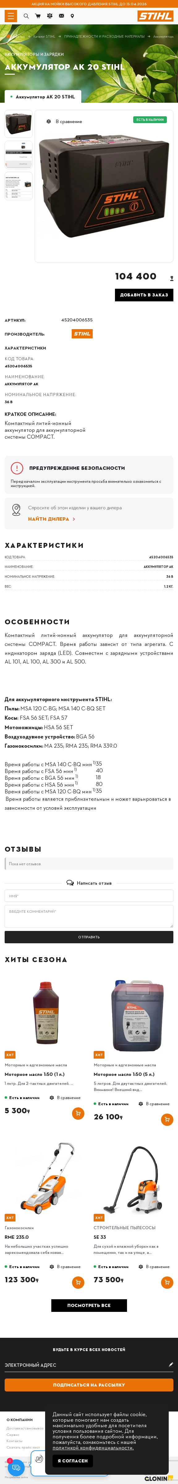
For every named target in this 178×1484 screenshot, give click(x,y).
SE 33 (100, 1237)
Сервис (12, 1434)
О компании (19, 1419)
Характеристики (25, 348)
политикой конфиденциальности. (93, 1447)
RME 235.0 (17, 1237)
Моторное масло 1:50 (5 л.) (124, 1074)
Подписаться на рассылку (89, 1385)
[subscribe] (89, 1365)
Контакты (14, 1440)
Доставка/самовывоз (24, 1428)
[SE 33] (136, 1140)
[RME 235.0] (47, 1140)
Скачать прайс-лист (23, 1447)
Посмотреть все (89, 1305)
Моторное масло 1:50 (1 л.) (35, 1074)
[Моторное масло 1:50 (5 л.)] (136, 977)
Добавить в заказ (144, 295)
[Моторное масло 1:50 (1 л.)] (47, 977)
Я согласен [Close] (73, 1461)
